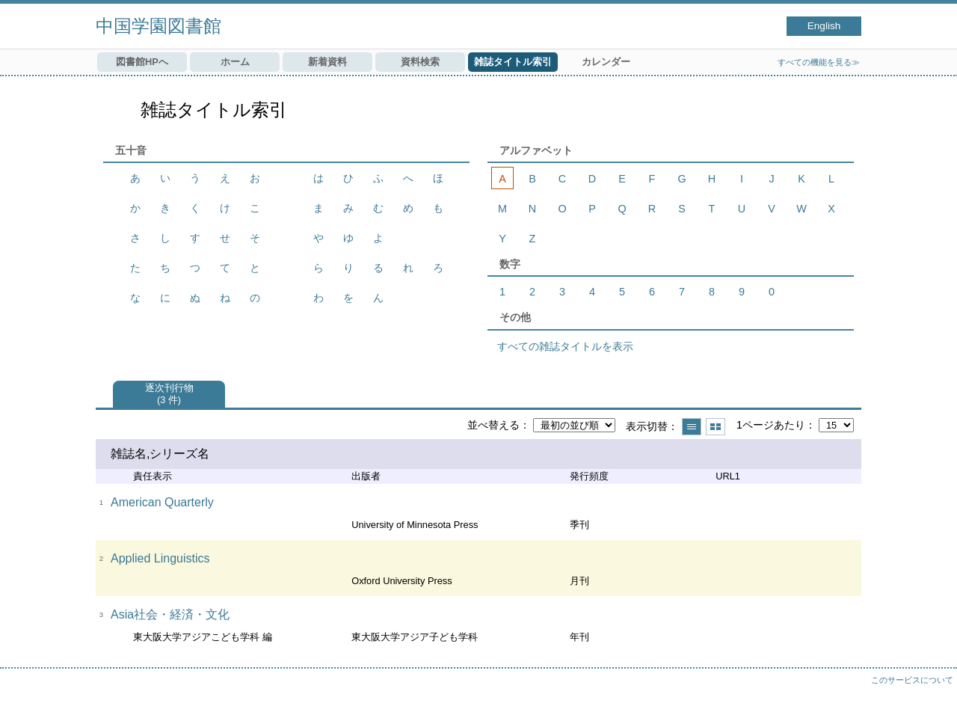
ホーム (235, 61)
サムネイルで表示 (715, 426)
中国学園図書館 (158, 26)
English (824, 25)
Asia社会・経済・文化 (170, 614)
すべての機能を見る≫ (819, 62)
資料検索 (420, 61)
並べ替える (493, 425)
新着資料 (327, 61)
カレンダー (606, 61)
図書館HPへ (142, 61)
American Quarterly (162, 502)
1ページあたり (770, 425)
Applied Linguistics (160, 558)
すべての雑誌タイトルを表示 (565, 346)
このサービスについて (912, 679)
